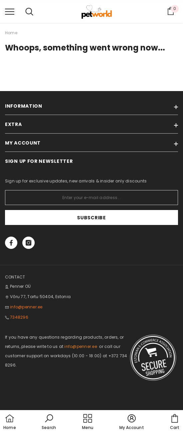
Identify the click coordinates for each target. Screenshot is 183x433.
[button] (49, 422)
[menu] (9, 11)
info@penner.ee (26, 307)
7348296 (19, 317)
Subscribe (91, 217)
